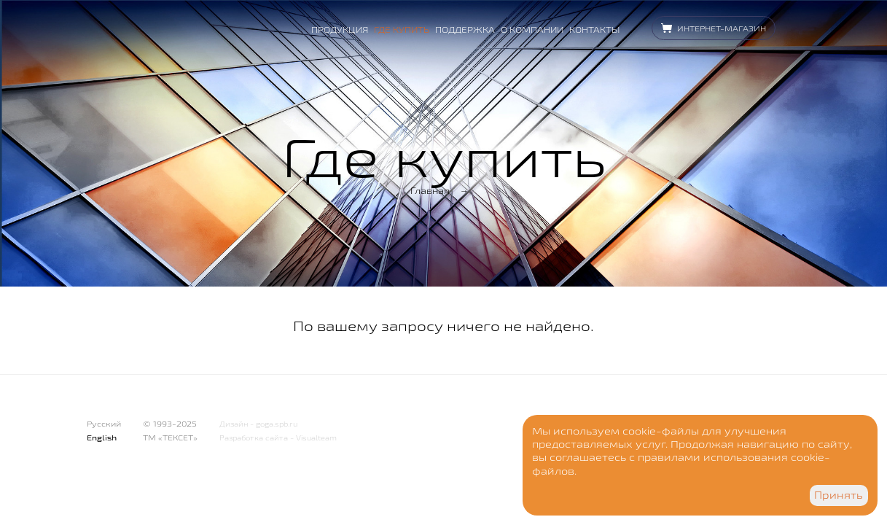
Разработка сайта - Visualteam (278, 438)
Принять (838, 495)
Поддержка (465, 29)
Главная (430, 190)
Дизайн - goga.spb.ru (258, 424)
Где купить (401, 29)
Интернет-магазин (721, 28)
